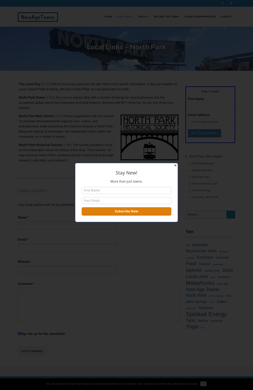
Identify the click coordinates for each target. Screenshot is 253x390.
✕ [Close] (175, 165)
